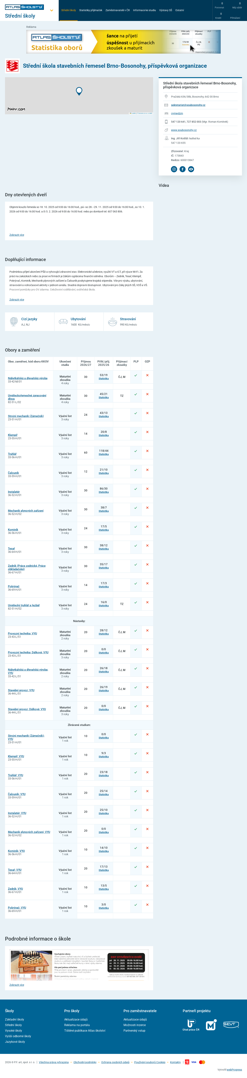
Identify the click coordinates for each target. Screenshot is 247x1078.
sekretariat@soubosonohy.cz (188, 105)
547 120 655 (178, 142)
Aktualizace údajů (76, 1019)
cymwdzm (177, 113)
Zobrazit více (16, 234)
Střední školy (68, 10)
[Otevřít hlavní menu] (32, 16)
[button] (79, 91)
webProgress (234, 1069)
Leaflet (133, 113)
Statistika (104, 378)
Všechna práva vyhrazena (54, 1062)
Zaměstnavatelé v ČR (118, 10)
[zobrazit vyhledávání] (191, 10)
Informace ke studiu (144, 10)
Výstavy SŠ (165, 10)
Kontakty (175, 1062)
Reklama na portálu (77, 1025)
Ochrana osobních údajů (115, 1062)
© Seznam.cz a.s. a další (144, 113)
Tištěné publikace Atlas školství (84, 1030)
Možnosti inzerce (135, 1025)
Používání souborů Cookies (149, 1062)
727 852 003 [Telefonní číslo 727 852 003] (194, 121)
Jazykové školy (15, 1041)
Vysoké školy (13, 1030)
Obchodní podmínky (85, 1062)
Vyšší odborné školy (18, 1036)
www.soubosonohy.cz (184, 130)
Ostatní (179, 10)
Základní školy (14, 1019)
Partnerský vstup (134, 1030)
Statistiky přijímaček (90, 10)
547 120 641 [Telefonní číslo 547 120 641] (178, 121)
